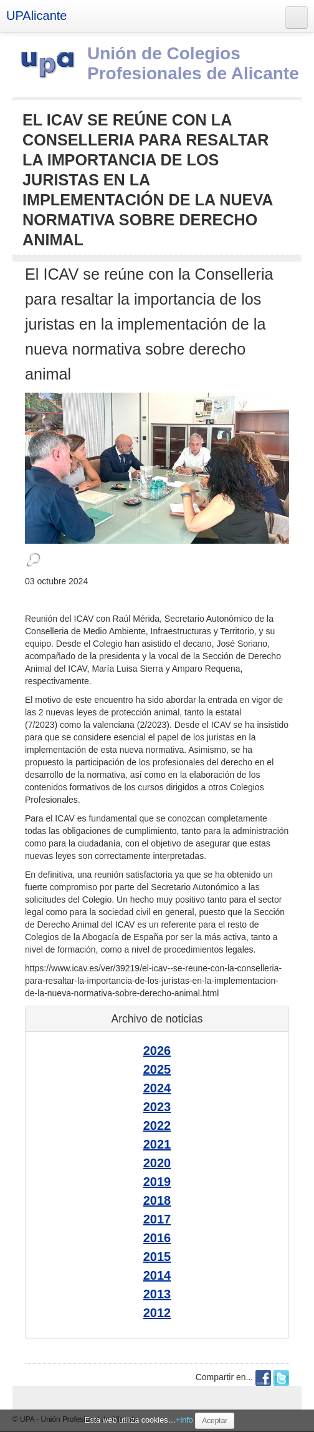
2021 (157, 1144)
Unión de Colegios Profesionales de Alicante (193, 63)
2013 (157, 1294)
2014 (157, 1275)
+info (184, 1420)
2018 (157, 1200)
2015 (157, 1256)
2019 (157, 1182)
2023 (157, 1107)
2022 (157, 1125)
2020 (157, 1163)
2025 (157, 1069)
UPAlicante (36, 15)
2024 (157, 1088)
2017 (157, 1219)
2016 (157, 1238)
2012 (157, 1313)
